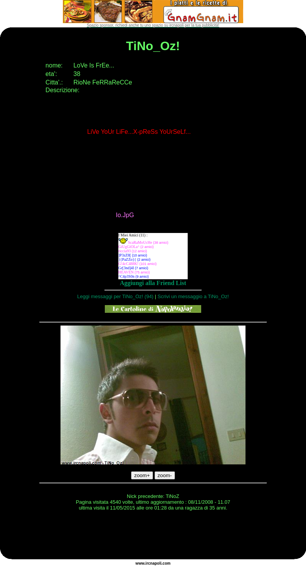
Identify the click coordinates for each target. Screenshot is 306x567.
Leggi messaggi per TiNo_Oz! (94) (115, 296)
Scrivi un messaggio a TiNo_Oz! (193, 296)
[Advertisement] (153, 536)
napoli (155, 563)
